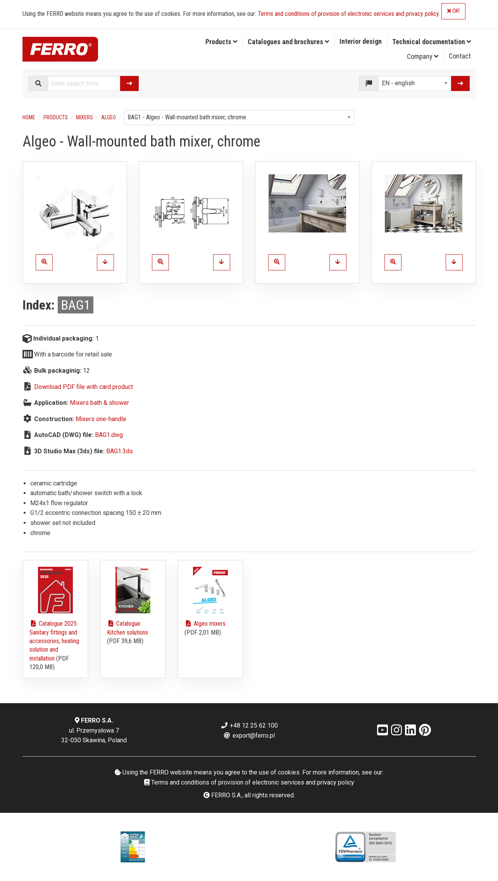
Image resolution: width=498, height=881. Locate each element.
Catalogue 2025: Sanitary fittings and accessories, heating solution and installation (54, 641)
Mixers (84, 117)
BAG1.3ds (119, 451)
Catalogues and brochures (288, 42)
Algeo (108, 117)
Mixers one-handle (101, 419)
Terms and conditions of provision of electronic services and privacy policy (348, 13)
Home (28, 117)
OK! (453, 11)
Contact (460, 56)
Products (221, 42)
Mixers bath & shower (99, 402)
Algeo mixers (205, 623)
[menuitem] (221, 41)
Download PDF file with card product (83, 387)
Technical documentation (431, 42)
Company (422, 56)
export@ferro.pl (249, 735)
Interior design (360, 41)
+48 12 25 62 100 (249, 725)
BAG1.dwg (109, 435)
